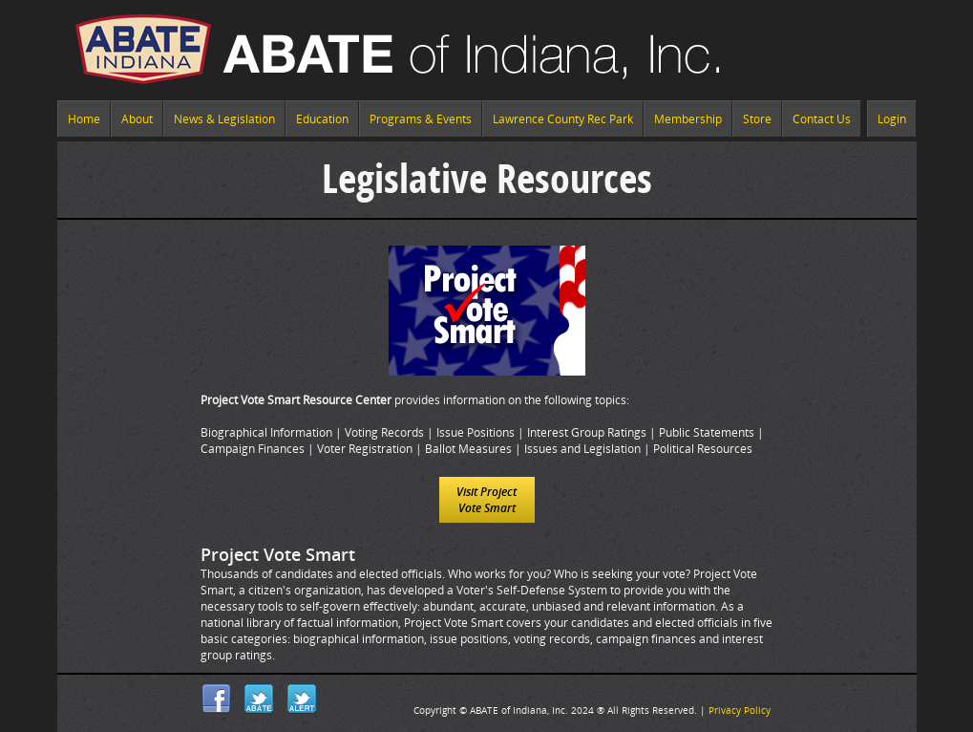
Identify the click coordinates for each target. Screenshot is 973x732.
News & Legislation (224, 119)
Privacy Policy (740, 710)
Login (892, 119)
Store (757, 119)
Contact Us (822, 119)
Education (322, 119)
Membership (688, 119)
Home (84, 119)
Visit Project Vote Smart (486, 500)
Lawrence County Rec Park (563, 119)
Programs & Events (421, 119)
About (137, 119)
